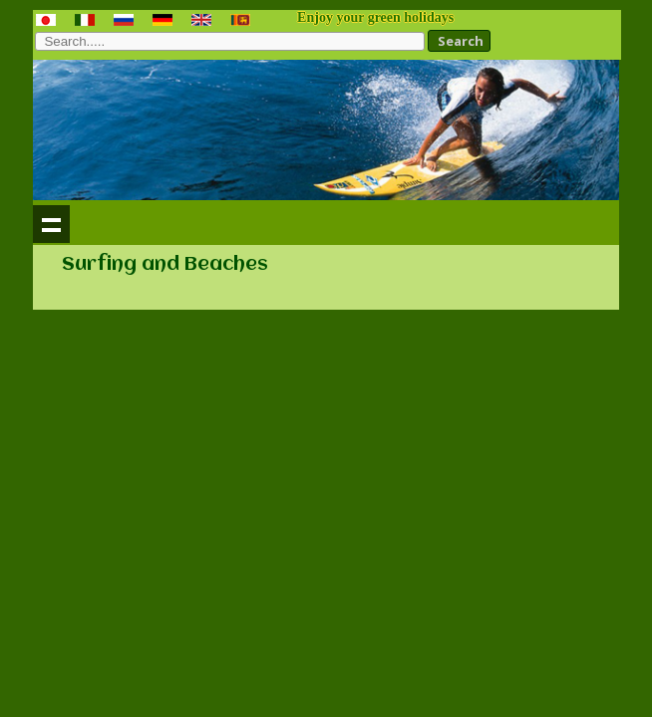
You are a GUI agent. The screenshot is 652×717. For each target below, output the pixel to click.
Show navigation (52, 224)
